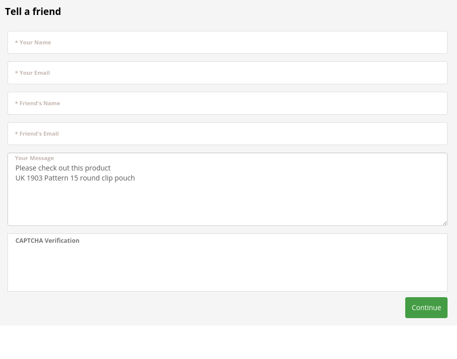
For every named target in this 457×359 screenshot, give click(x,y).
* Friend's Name (37, 103)
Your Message (34, 158)
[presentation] (91, 269)
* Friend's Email (37, 133)
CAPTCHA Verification (47, 240)
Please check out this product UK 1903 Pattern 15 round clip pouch (227, 189)
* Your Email (32, 72)
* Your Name (33, 42)
